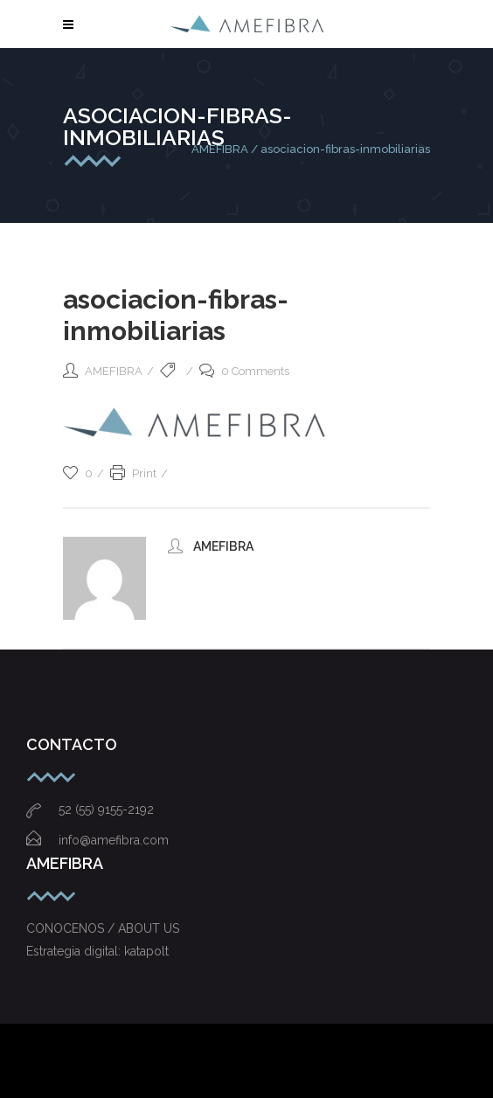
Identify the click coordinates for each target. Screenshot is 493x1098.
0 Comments (244, 371)
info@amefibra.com (97, 840)
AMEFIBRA (219, 149)
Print (133, 473)
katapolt (146, 951)
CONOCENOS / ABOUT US (102, 928)
